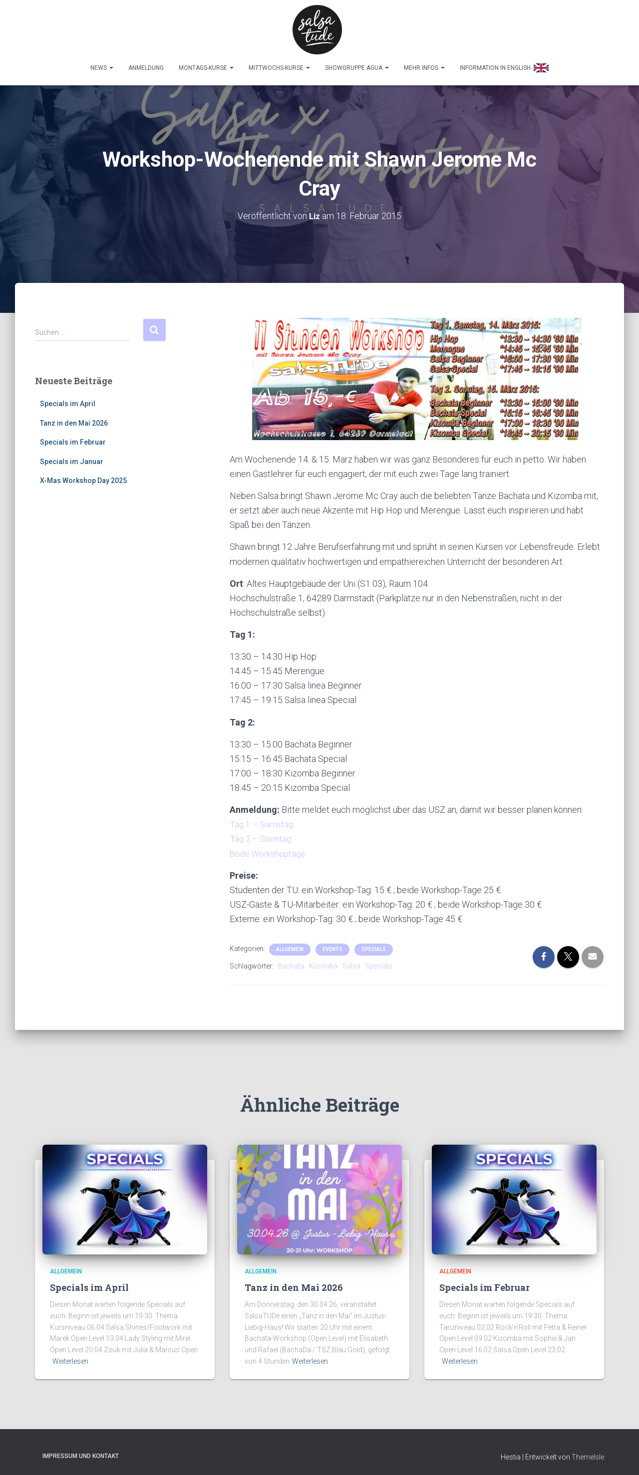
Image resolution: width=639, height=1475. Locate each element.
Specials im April (67, 399)
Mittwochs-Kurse (279, 63)
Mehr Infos (424, 63)
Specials (373, 945)
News (101, 63)
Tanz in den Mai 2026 (74, 419)
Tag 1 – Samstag (263, 819)
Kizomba (323, 962)
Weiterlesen (70, 1357)
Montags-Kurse (206, 63)
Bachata (291, 962)
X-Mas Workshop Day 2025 (83, 477)
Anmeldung (146, 63)
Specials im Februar (73, 438)
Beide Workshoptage (270, 849)
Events (332, 945)
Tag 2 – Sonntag (261, 834)
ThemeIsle (588, 1453)
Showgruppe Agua (357, 63)
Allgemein (290, 945)
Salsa (351, 962)
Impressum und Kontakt (80, 1451)
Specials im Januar (71, 457)
